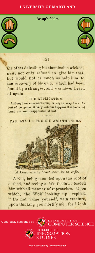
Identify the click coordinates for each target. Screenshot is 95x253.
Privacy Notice (58, 245)
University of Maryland (47, 7)
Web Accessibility (38, 245)
